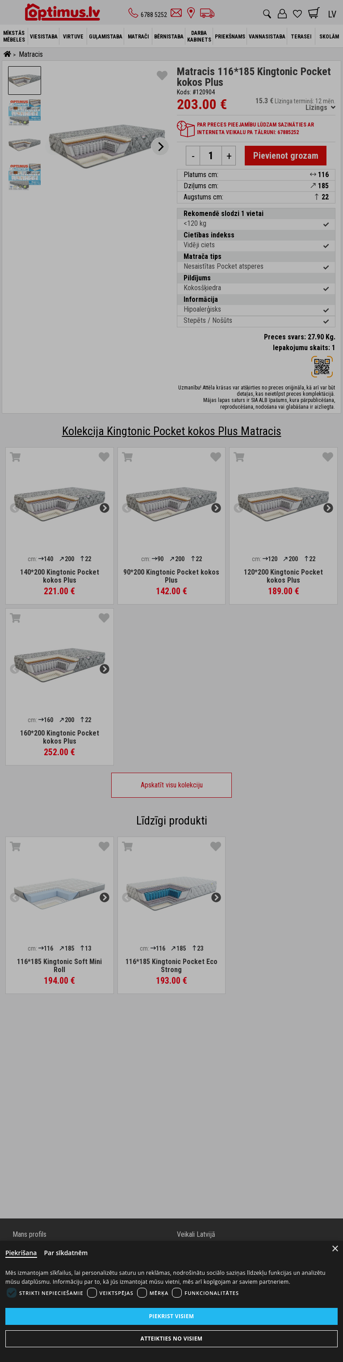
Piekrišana (21, 1252)
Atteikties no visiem (171, 1338)
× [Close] (335, 1248)
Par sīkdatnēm (66, 1252)
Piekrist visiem (171, 1316)
